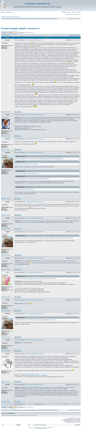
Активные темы (16, 16)
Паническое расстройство (51, 18)
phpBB (38, 427)
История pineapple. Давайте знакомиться (20, 28)
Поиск (78, 12)
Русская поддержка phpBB (40, 428)
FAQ (73, 12)
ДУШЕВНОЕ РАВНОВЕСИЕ (37, 4)
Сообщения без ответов (6, 16)
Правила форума (66, 12)
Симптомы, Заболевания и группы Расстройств (34, 18)
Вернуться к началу (5, 111)
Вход (3, 12)
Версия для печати (6, 35)
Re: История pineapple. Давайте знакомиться (34, 114)
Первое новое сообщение (74, 35)
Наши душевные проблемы (16, 18)
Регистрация (9, 12)
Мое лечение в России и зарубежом (37, 375)
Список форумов (5, 18)
